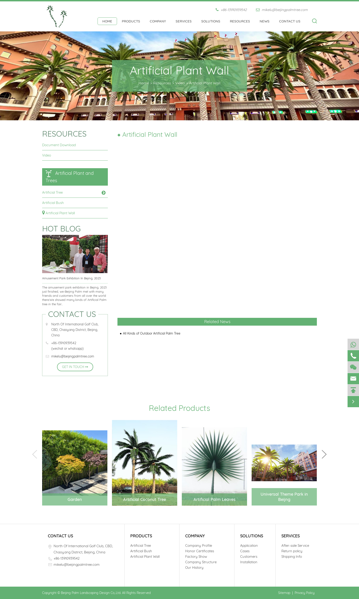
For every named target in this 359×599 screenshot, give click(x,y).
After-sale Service (295, 545)
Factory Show (196, 556)
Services (184, 21)
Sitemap (284, 593)
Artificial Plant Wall (204, 83)
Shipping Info (291, 556)
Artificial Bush (53, 203)
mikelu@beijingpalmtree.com (282, 10)
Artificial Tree (52, 192)
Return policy (291, 551)
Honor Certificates (199, 551)
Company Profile (198, 545)
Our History (194, 567)
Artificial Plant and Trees (70, 176)
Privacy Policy (305, 593)
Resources (240, 21)
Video (180, 83)
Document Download (59, 145)
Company (158, 21)
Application (249, 545)
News (264, 21)
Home (107, 21)
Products (131, 21)
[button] (324, 454)
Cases (245, 551)
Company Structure (201, 562)
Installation (248, 562)
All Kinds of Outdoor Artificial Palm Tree (151, 333)
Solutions (210, 21)
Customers (248, 556)
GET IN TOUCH (75, 367)
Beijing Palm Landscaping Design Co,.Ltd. (91, 593)
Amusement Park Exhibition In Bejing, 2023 (71, 278)
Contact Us (289, 21)
